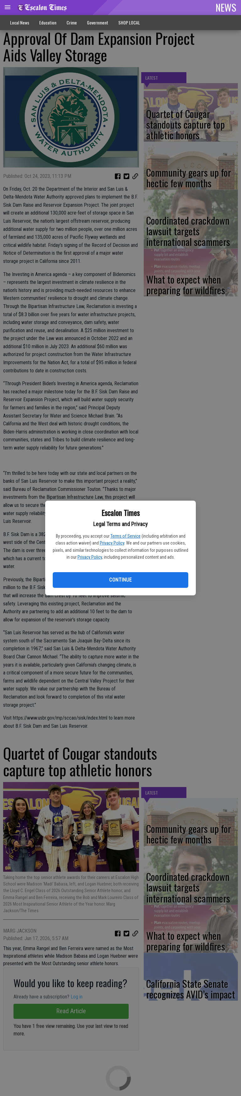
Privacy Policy (112, 542)
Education (47, 22)
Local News (19, 22)
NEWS (226, 7)
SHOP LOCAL (129, 22)
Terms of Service (125, 536)
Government (97, 22)
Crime (72, 22)
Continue (120, 580)
